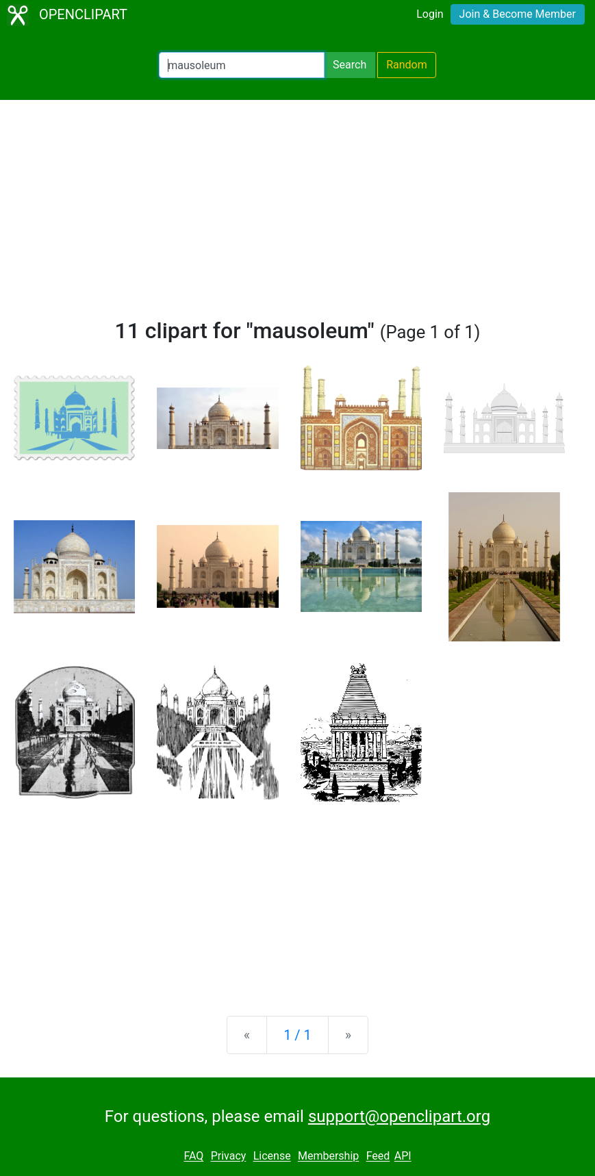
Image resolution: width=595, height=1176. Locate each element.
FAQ (193, 1156)
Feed (378, 1156)
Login (429, 14)
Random (406, 64)
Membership (328, 1156)
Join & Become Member (517, 14)
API (403, 1156)
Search (349, 64)
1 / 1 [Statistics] (297, 1035)
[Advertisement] (297, 215)
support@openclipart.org (399, 1116)
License (272, 1156)
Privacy (228, 1156)
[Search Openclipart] (242, 65)
